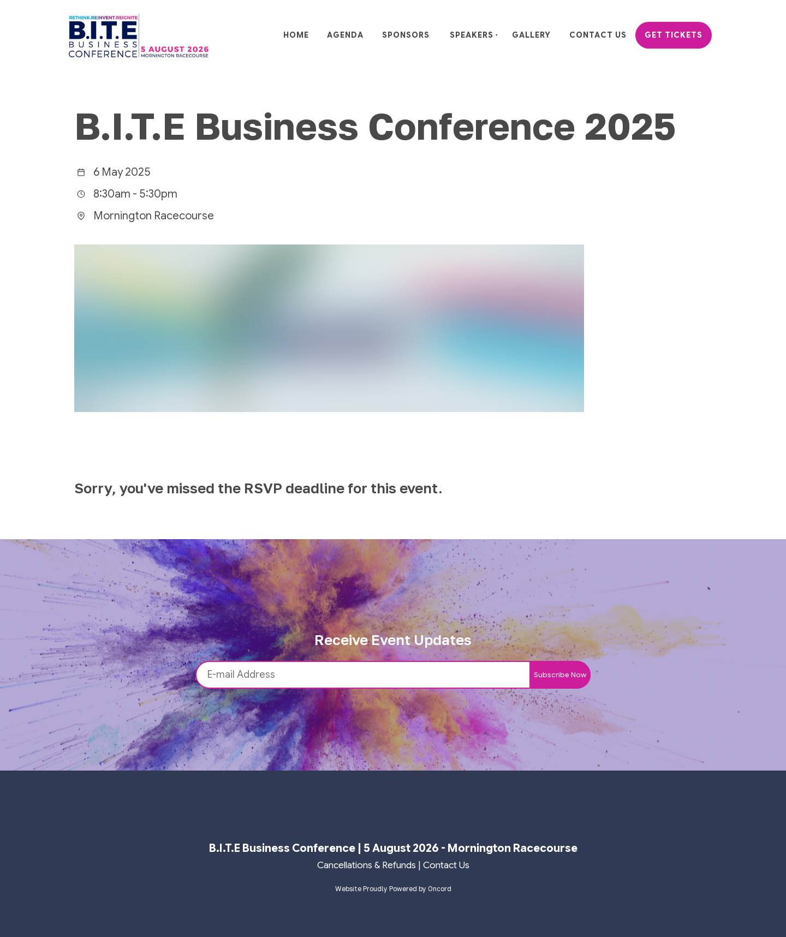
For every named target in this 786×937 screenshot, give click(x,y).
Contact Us (598, 35)
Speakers (471, 35)
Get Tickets (673, 35)
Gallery (531, 35)
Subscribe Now (560, 674)
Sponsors (406, 35)
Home (296, 35)
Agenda (345, 35)
